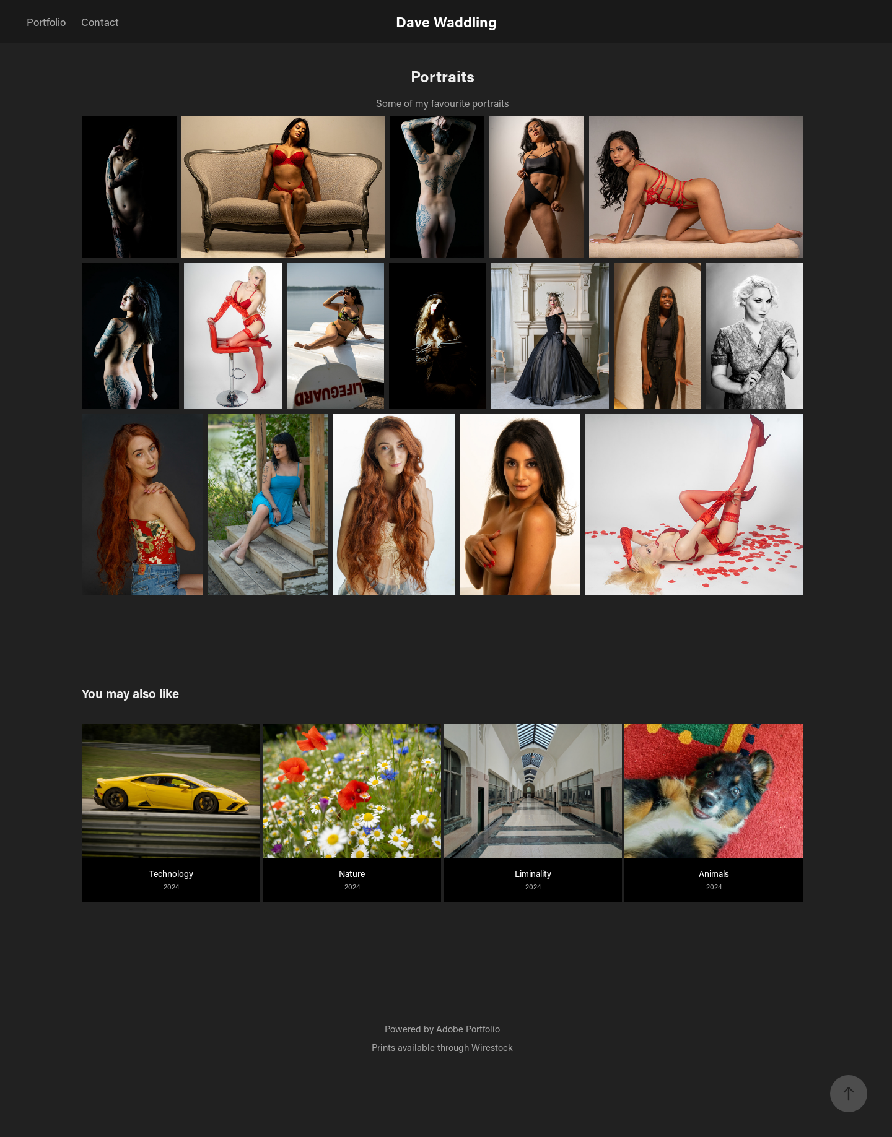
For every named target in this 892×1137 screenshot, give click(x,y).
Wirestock (492, 1047)
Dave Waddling (446, 21)
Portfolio (46, 21)
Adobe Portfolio (468, 1028)
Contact (100, 21)
